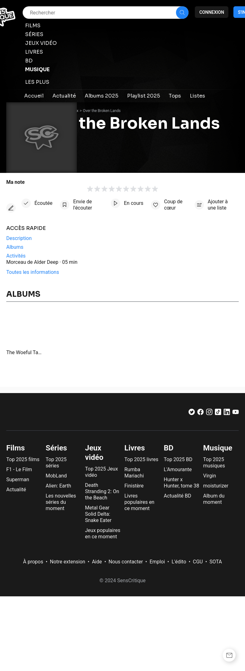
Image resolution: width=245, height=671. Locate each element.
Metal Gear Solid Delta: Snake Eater (98, 514)
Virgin (209, 476)
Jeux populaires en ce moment (102, 533)
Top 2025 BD (178, 459)
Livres (135, 448)
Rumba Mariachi (134, 472)
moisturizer (215, 486)
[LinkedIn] (227, 413)
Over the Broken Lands (101, 111)
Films (15, 448)
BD (168, 448)
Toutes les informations (32, 272)
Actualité (16, 490)
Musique (217, 448)
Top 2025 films (23, 459)
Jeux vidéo (94, 453)
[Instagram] (209, 413)
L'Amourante (178, 469)
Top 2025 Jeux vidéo (101, 472)
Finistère (134, 486)
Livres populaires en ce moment (140, 502)
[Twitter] (192, 413)
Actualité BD (177, 496)
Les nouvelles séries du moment (61, 502)
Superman (17, 479)
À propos (33, 562)
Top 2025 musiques (214, 462)
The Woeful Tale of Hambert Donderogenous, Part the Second (24, 352)
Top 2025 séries (56, 462)
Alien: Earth (58, 486)
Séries (56, 448)
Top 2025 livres (141, 459)
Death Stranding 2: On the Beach (102, 491)
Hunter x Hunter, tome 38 (181, 483)
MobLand (56, 476)
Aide (97, 562)
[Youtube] (235, 413)
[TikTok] (218, 413)
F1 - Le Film (19, 469)
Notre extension (67, 562)
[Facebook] (200, 413)
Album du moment (214, 499)
